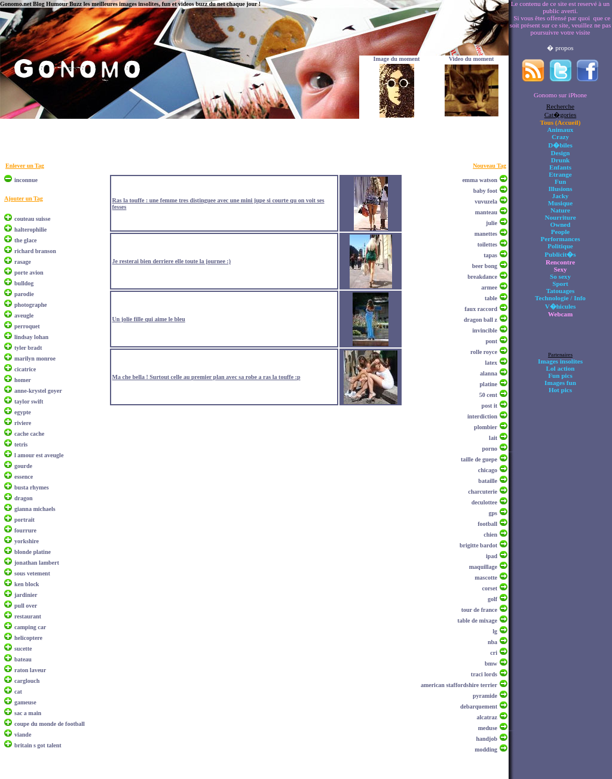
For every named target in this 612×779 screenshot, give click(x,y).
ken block (26, 584)
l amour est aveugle (38, 455)
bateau (23, 659)
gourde (23, 466)
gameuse (25, 702)
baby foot (485, 190)
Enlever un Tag (24, 165)
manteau (486, 212)
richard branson (35, 251)
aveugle (23, 315)
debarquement (478, 706)
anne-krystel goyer (38, 390)
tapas (490, 255)
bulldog (23, 283)
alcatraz (487, 717)
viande (22, 734)
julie (491, 223)
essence (23, 476)
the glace (25, 240)
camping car (30, 627)
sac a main (27, 713)
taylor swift (28, 401)
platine (488, 384)
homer (22, 380)
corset (489, 588)
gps (493, 513)
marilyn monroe (35, 358)
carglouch (26, 681)
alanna (488, 373)
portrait (24, 519)
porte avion (29, 272)
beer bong (484, 266)
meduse (487, 728)
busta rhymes (31, 487)
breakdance (482, 276)
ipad (491, 556)
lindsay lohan (31, 337)
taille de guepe (479, 459)
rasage (22, 261)
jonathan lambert (36, 562)
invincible (484, 330)
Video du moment (471, 59)
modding (486, 749)
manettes (486, 233)
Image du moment (397, 59)
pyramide (485, 695)
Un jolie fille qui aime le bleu (148, 319)
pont (491, 341)
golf (492, 599)
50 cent (488, 395)
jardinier (25, 595)
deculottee (484, 502)
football (487, 524)
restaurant (27, 616)
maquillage (483, 567)
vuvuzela (486, 201)
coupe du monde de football (49, 724)
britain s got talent (38, 745)
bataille (487, 481)
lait (493, 438)
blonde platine (32, 552)
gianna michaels (35, 509)
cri (493, 652)
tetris (20, 444)
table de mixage (477, 620)
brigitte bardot (478, 545)
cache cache (29, 433)
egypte (22, 412)
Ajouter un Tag (23, 198)
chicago (487, 470)
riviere (22, 423)
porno (489, 448)
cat (18, 691)
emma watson (479, 180)
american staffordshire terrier (459, 685)
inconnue (26, 180)
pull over (25, 605)
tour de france (479, 609)
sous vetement (32, 573)
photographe (30, 304)
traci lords (484, 674)
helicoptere (28, 638)
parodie (24, 294)
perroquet (27, 326)
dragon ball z (480, 319)
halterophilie (30, 229)
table (491, 298)
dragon (23, 498)
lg (494, 631)
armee (489, 287)
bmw (491, 663)
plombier (485, 427)
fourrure (25, 530)
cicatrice (25, 369)
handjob (486, 738)
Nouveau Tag (489, 165)
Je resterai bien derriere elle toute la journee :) (171, 261)
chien (490, 534)
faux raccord (480, 309)
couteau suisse (32, 218)
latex (491, 362)
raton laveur (30, 670)
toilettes (487, 244)
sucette (23, 648)
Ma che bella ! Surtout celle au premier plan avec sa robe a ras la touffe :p (206, 377)
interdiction (482, 416)
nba (492, 642)
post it (489, 405)
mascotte (486, 577)
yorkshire (26, 541)
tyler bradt (28, 347)
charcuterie (482, 491)
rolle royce (483, 352)
